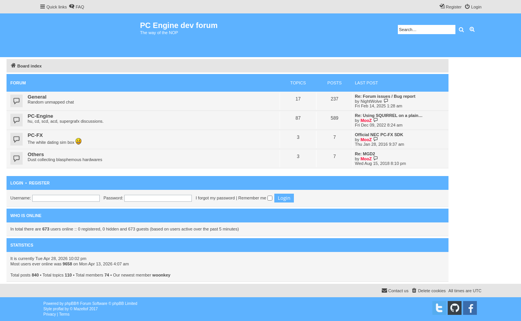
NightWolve (371, 101)
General (37, 97)
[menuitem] (76, 7)
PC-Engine (40, 116)
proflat (58, 309)
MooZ (366, 120)
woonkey (161, 275)
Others (36, 154)
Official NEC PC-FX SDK (379, 134)
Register (39, 183)
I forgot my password (215, 198)
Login (16, 183)
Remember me (255, 198)
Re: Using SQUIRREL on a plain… (388, 115)
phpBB (70, 303)
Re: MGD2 (365, 153)
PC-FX (35, 135)
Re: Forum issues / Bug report (385, 96)
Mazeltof (81, 309)
